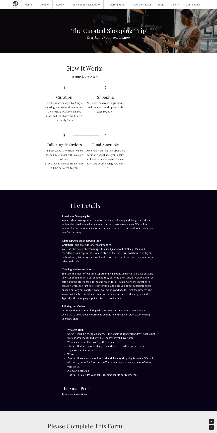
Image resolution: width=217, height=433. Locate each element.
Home (28, 4)
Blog (161, 4)
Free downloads (93, 411)
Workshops (91, 414)
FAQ (88, 404)
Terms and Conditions (51, 328)
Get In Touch (193, 4)
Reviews (61, 4)
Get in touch (44, 418)
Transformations (116, 4)
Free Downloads (141, 4)
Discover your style (47, 401)
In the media (44, 414)
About (41, 411)
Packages (42, 404)
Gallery (174, 4)
